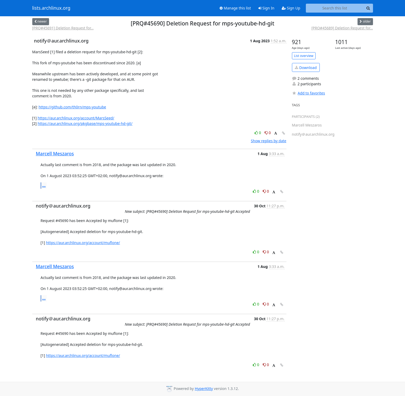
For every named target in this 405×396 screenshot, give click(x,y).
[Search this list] (335, 8)
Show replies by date (268, 140)
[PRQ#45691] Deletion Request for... (63, 27)
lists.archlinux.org (51, 8)
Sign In (266, 8)
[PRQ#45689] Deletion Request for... (342, 27)
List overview (303, 56)
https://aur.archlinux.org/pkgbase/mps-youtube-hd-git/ (85, 123)
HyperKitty (204, 388)
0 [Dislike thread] (268, 132)
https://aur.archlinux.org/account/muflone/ (83, 242)
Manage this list (235, 8)
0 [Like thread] (258, 132)
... (44, 185)
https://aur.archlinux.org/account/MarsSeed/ (76, 117)
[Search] (368, 8)
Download (306, 67)
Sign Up (291, 8)
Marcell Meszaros (55, 153)
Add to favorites (308, 93)
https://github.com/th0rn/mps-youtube (72, 106)
